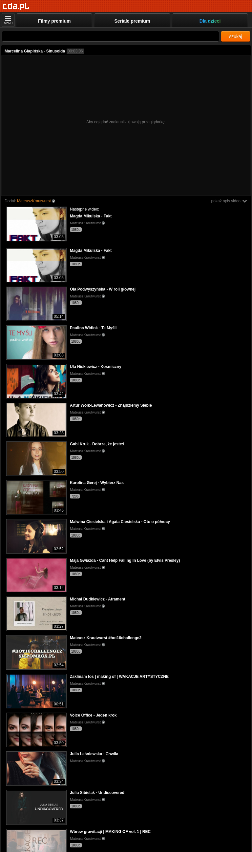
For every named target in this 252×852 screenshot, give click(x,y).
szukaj (235, 36)
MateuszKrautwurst (34, 201)
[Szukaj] (110, 36)
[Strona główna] (16, 6)
